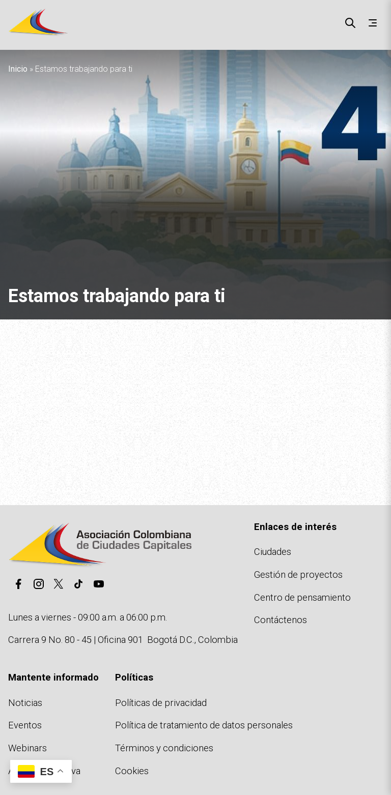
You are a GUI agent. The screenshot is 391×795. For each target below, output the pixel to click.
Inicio (17, 69)
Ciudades (272, 551)
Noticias (25, 702)
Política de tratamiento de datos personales (204, 725)
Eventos (25, 725)
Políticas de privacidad (161, 702)
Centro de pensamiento (302, 597)
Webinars (27, 748)
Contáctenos (280, 619)
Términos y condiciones (164, 748)
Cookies (132, 770)
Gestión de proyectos (298, 574)
